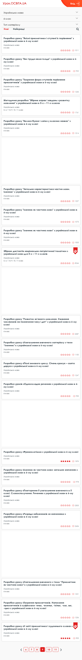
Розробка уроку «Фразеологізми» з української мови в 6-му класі (41, 451)
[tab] (41, 13)
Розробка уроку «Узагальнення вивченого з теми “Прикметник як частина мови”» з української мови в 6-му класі (40, 583)
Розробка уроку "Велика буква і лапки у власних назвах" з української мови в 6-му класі (37, 122)
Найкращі (18, 29)
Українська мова (11, 45)
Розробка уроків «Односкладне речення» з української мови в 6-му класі (41, 385)
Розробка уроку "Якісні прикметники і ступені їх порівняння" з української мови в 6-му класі (39, 39)
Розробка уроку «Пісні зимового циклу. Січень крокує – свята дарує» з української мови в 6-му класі (39, 364)
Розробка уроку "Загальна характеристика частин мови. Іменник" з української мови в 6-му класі (37, 190)
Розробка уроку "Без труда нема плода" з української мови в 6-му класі (40, 60)
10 (14, 110)
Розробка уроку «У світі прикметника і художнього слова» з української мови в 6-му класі (38, 627)
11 (17, 110)
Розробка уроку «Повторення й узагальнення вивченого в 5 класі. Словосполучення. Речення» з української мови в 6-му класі (38, 493)
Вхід (75, 3)
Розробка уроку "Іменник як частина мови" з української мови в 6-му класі (40, 211)
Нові (6, 29)
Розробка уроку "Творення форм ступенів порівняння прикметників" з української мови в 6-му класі (34, 81)
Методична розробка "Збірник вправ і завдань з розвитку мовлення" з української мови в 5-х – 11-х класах (37, 101)
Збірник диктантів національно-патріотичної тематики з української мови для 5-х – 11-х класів (36, 252)
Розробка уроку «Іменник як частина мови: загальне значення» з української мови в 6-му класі (41, 471)
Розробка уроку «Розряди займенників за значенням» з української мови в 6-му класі (35, 515)
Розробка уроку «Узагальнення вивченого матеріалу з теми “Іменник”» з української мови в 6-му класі (38, 344)
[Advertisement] (41, 161)
